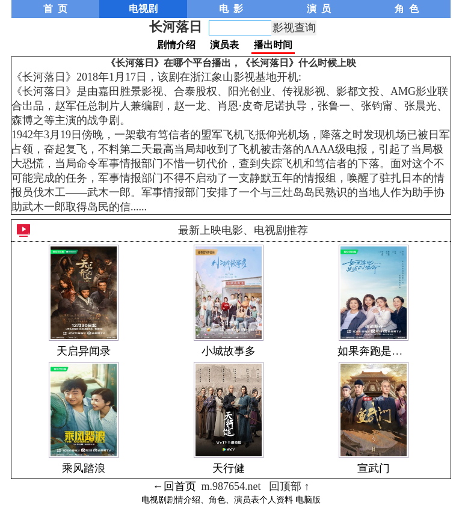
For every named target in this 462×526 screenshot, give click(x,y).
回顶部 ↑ (289, 486)
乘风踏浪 (83, 468)
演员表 (224, 45)
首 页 (55, 9)
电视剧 (143, 9)
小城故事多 (229, 351)
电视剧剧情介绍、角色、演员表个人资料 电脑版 (231, 499)
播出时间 (273, 45)
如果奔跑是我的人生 (386, 351)
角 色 (407, 9)
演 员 (319, 9)
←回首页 (174, 486)
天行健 (228, 468)
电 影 (231, 9)
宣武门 (373, 468)
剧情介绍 (176, 45)
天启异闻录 (84, 351)
